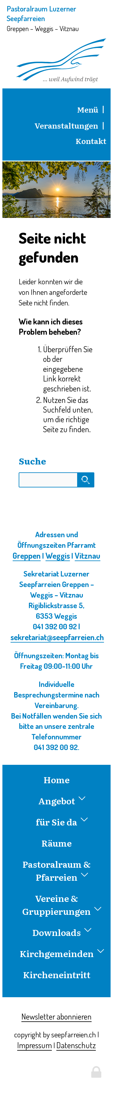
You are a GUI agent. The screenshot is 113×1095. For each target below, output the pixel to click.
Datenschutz (76, 1045)
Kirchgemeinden (61, 953)
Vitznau (87, 555)
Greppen (27, 555)
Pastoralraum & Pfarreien (56, 870)
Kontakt (91, 140)
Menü (87, 109)
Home (56, 779)
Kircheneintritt (56, 974)
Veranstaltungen (66, 125)
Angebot (62, 800)
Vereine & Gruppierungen (62, 905)
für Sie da (62, 821)
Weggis (58, 555)
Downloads (62, 932)
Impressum (34, 1045)
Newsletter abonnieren (56, 1016)
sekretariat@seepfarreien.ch (57, 637)
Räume (56, 842)
